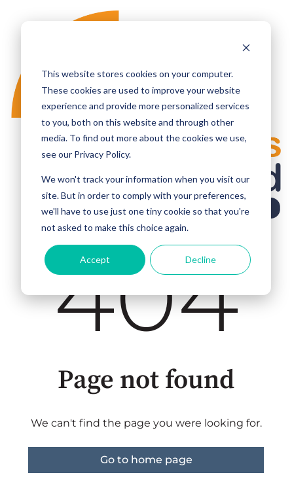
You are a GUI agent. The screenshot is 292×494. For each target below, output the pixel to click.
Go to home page (146, 459)
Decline (200, 259)
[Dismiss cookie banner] (246, 49)
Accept (95, 259)
